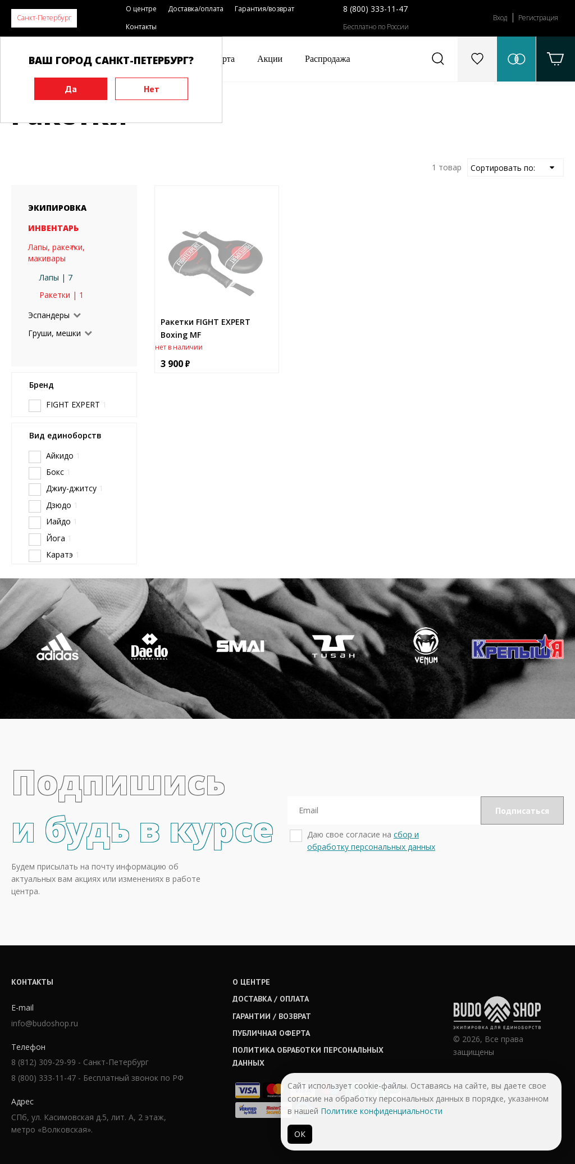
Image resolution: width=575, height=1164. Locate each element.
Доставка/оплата (195, 8)
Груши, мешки (54, 333)
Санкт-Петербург (44, 17)
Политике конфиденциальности (381, 1111)
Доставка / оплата (270, 999)
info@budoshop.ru (44, 1023)
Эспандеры (49, 315)
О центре (141, 8)
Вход (500, 17)
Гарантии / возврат (271, 1016)
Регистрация (538, 17)
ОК (299, 1134)
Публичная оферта (271, 1033)
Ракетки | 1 (61, 294)
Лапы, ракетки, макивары (56, 253)
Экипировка (57, 207)
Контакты (141, 26)
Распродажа (327, 59)
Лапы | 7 (55, 277)
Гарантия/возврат (264, 8)
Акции (269, 59)
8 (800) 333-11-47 (375, 8)
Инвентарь (53, 228)
